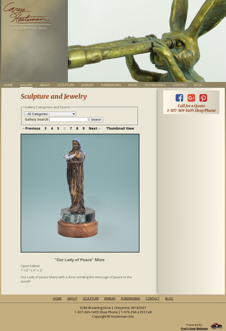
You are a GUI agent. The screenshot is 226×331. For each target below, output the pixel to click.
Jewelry (88, 85)
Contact (180, 85)
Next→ (95, 128)
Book (132, 85)
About (45, 85)
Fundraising (111, 85)
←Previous (31, 128)
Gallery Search (36, 119)
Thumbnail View (120, 128)
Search (96, 119)
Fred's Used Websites (194, 328)
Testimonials (155, 85)
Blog (198, 85)
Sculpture (65, 85)
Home (8, 85)
